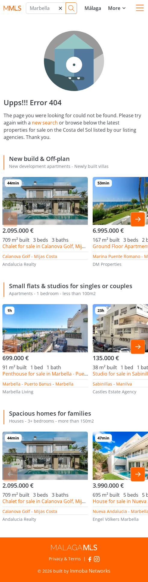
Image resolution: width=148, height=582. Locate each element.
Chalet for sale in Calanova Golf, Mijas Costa (51, 246)
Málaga (93, 8)
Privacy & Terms (65, 559)
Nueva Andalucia (110, 511)
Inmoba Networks (90, 571)
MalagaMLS (12, 8)
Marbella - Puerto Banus (26, 384)
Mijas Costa (45, 256)
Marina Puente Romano (116, 256)
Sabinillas (102, 384)
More (114, 8)
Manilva (124, 384)
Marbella (64, 384)
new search (45, 122)
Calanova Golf (16, 256)
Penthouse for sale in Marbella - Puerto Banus (54, 373)
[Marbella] (46, 8)
